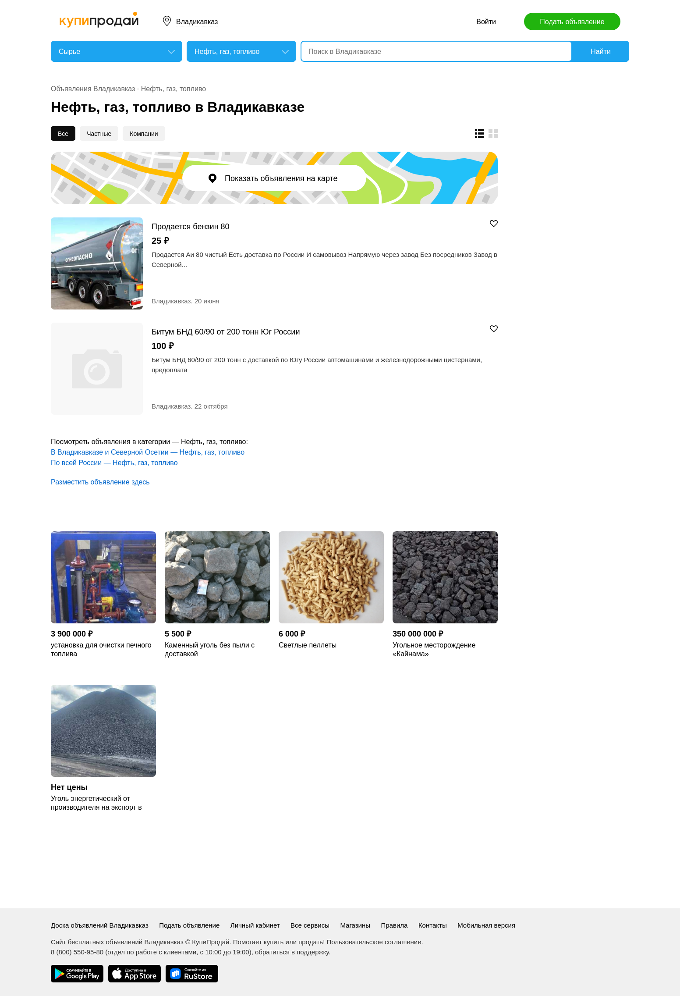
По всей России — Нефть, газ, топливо (114, 462)
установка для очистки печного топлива (101, 649)
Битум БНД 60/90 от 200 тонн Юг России (226, 331)
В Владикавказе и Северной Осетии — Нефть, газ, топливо (147, 452)
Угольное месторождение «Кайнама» (434, 649)
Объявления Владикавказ (93, 88)
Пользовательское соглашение (374, 942)
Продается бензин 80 (191, 226)
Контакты (432, 925)
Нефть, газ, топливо (173, 88)
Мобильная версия (486, 925)
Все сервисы (309, 925)
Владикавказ (197, 21)
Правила (394, 925)
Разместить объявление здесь (100, 482)
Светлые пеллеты (307, 645)
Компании (144, 133)
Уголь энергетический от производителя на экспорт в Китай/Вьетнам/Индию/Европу (100, 803)
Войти (486, 21)
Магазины (355, 925)
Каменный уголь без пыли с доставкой (210, 649)
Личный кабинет (255, 925)
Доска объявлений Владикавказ (100, 925)
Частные (99, 133)
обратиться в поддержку (292, 952)
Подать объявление (572, 21)
